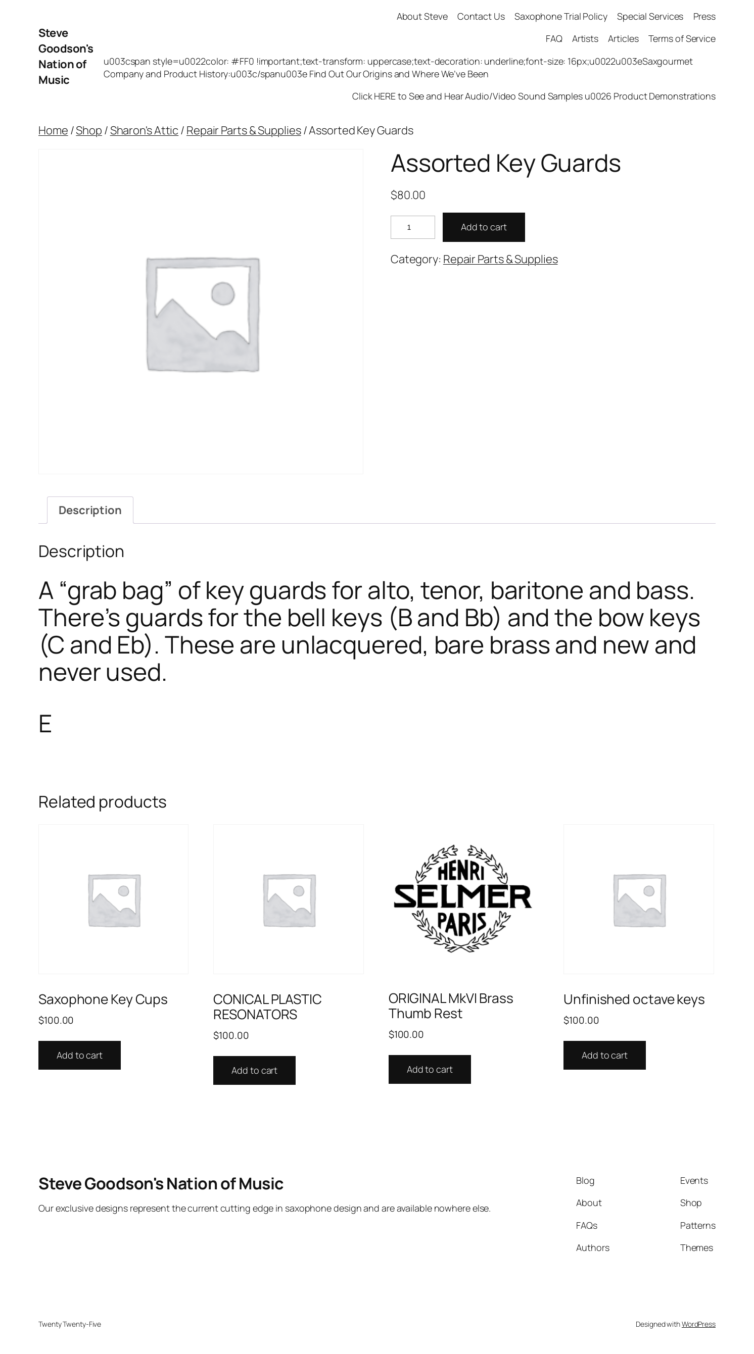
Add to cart (484, 227)
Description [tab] (90, 510)
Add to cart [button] (80, 1055)
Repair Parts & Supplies (243, 130)
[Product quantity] (413, 227)
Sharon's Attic (144, 130)
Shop (89, 130)
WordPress (699, 1324)
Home (53, 130)
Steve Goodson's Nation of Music (65, 56)
